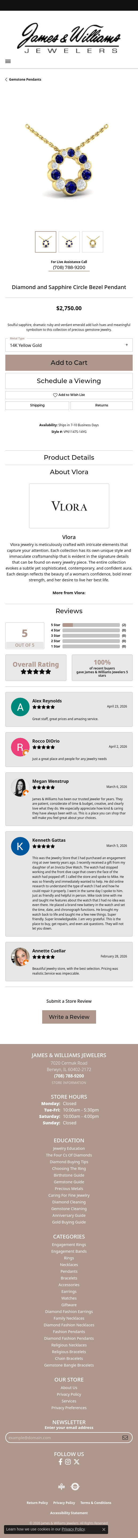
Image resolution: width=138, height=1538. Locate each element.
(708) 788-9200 (69, 267)
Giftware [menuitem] (69, 1304)
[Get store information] (69, 1082)
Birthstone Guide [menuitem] (69, 1175)
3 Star (55, 635)
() (124, 625)
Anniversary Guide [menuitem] (68, 1215)
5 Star (55, 625)
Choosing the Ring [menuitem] (69, 1168)
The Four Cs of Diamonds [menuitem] (69, 1155)
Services (69, 1401)
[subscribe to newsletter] (125, 1437)
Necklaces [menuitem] (69, 1264)
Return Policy (37, 1502)
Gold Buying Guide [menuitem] (69, 1222)
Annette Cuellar (49, 951)
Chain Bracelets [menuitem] (69, 1358)
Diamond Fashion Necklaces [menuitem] (69, 1324)
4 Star (55, 630)
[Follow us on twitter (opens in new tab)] (76, 1462)
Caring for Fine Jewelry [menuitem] (68, 1195)
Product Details (69, 457)
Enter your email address (69, 1427)
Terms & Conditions (95, 1502)
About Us (69, 1387)
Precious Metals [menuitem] (69, 1188)
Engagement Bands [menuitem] (68, 1251)
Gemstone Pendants (25, 79)
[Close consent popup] (103, 1529)
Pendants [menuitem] (69, 1271)
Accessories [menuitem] (68, 1284)
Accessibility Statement (69, 1513)
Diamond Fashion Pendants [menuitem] (69, 1338)
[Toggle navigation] (8, 61)
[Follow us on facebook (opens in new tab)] (60, 1462)
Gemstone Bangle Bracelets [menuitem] (69, 1365)
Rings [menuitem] (69, 1257)
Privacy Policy (69, 1394)
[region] (69, 162)
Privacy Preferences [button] (69, 1407)
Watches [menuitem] (69, 1298)
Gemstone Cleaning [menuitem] (69, 1208)
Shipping (37, 405)
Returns (101, 405)
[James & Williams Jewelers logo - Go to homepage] (69, 38)
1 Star (55, 646)
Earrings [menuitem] (68, 1291)
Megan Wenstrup (50, 781)
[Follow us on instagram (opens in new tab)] (68, 1462)
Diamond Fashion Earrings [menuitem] (69, 1311)
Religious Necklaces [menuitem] (69, 1345)
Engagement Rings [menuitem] (69, 1244)
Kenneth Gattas (49, 840)
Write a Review (69, 1017)
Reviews (69, 611)
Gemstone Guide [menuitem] (69, 1181)
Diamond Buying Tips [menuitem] (69, 1161)
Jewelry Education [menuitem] (69, 1148)
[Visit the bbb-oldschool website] (61, 1487)
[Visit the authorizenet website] (75, 1487)
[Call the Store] (69, 1076)
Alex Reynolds (47, 701)
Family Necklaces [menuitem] (69, 1318)
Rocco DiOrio (46, 741)
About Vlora (69, 472)
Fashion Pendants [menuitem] (69, 1331)
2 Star (55, 641)
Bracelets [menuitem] (69, 1278)
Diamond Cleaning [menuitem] (69, 1201)
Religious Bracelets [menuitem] (69, 1351)
